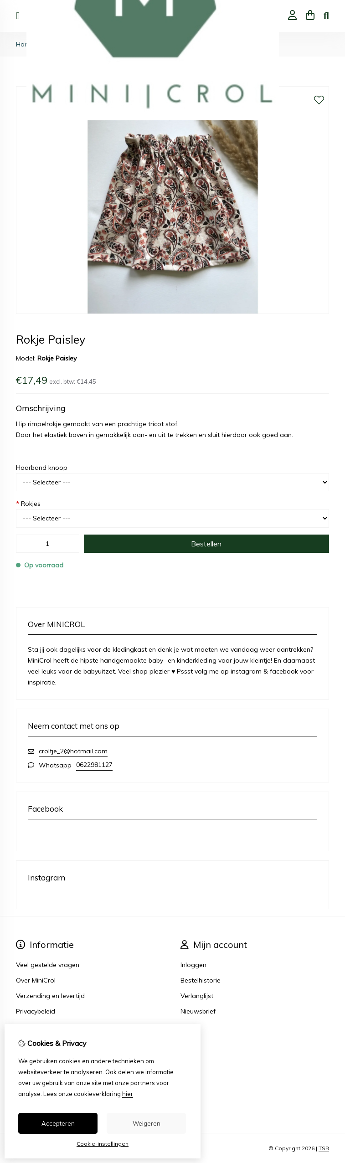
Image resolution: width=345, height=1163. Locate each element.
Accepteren (58, 1123)
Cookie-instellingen (103, 1143)
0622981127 (94, 765)
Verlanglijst (196, 996)
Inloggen (193, 965)
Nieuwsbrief (198, 1011)
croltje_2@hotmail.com (73, 751)
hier (127, 1093)
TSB (324, 1148)
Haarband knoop (41, 467)
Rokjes (28, 503)
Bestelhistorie (200, 980)
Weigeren (146, 1123)
